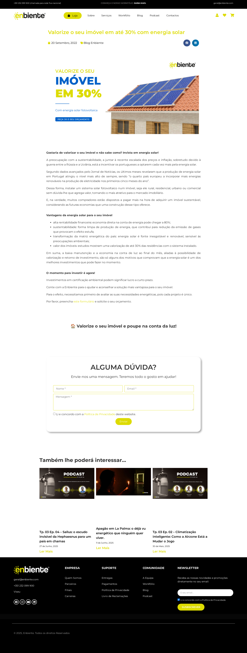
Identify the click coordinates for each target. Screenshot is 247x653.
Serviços (106, 15)
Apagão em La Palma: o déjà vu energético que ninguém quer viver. (121, 533)
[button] (186, 43)
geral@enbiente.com (26, 579)
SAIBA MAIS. (140, 3)
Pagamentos (109, 583)
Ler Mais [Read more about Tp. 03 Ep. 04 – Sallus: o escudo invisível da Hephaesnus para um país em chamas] (46, 551)
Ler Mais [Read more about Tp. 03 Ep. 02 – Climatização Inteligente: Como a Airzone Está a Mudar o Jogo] (159, 551)
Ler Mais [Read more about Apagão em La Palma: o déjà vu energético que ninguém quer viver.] (102, 548)
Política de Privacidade (99, 414)
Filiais (68, 590)
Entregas (107, 577)
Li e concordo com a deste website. (96, 414)
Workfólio (124, 15)
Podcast (155, 15)
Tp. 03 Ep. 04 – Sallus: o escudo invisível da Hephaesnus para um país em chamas (65, 536)
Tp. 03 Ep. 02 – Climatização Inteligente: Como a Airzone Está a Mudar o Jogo (180, 536)
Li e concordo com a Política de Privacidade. (203, 600)
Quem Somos (73, 577)
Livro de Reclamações (115, 596)
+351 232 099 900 (22, 3)
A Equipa (148, 577)
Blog (140, 15)
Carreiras (70, 596)
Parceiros (70, 583)
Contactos (172, 15)
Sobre (91, 15)
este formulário (83, 301)
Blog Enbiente (94, 43)
